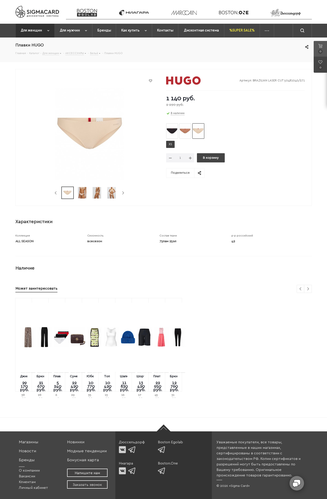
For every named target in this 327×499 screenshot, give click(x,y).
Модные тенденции (87, 451)
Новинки (76, 442)
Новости (27, 451)
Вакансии (27, 476)
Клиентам (27, 482)
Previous (56, 193)
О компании (29, 470)
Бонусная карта (83, 460)
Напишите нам (87, 473)
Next (123, 193)
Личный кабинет (33, 487)
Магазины (28, 442)
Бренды (27, 460)
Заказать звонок (87, 484)
